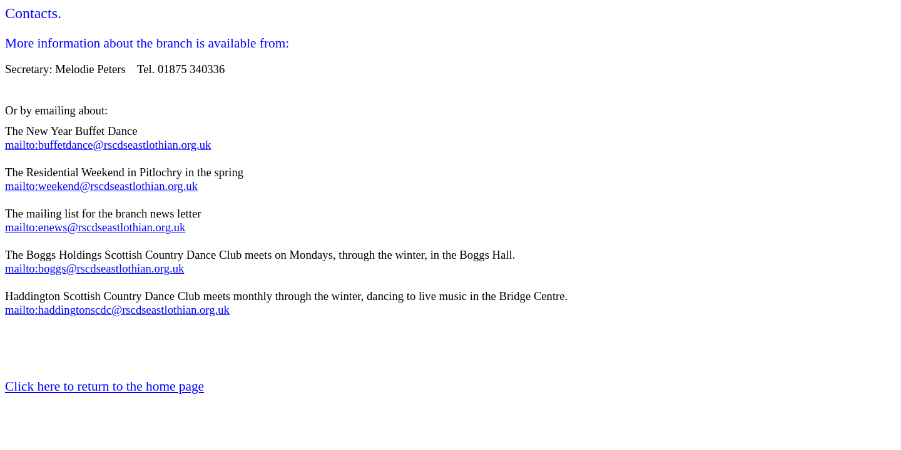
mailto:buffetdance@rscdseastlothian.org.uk (108, 144)
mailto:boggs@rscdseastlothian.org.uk (94, 268)
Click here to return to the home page (104, 386)
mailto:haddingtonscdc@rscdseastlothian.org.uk (117, 309)
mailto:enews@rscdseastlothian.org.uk (95, 227)
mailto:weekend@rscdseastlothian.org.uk (101, 185)
